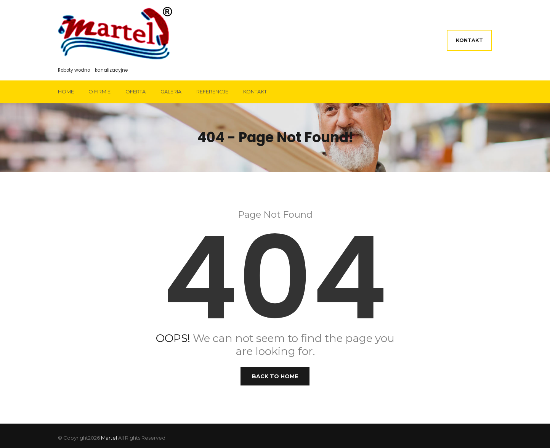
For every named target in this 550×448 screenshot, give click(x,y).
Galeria (170, 91)
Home (66, 91)
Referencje (212, 91)
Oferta (135, 91)
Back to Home (275, 376)
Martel (109, 438)
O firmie (99, 91)
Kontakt (469, 40)
